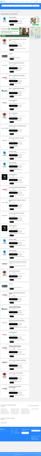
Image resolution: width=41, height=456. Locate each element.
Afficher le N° (12, 24)
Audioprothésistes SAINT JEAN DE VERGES (25, 411)
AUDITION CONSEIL (12, 17)
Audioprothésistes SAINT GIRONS (5, 413)
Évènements (27, 1)
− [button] (31, 29)
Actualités (14, 1)
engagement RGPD (33, 437)
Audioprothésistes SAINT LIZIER (25, 413)
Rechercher (36, 5)
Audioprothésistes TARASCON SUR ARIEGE (5, 412)
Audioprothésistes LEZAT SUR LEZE (15, 412)
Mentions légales (5, 430)
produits (12, 430)
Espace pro (31, 1)
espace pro (16, 430)
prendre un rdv (13, 21)
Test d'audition (36, 1)
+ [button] (31, 27)
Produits (20, 1)
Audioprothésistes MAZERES (14, 413)
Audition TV (23, 1)
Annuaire (11, 1)
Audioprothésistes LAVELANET (4, 411)
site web (20, 21)
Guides (17, 1)
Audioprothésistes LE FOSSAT (14, 411)
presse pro (16, 431)
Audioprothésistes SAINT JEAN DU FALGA (25, 412)
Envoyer (39, 430)
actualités (12, 431)
